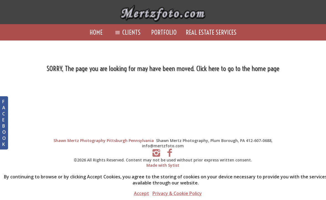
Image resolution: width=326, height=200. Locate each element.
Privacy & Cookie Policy (177, 193)
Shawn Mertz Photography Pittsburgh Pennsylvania (104, 140)
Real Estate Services (211, 32)
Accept (141, 193)
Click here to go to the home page (237, 68)
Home (96, 32)
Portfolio (164, 32)
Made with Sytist (162, 165)
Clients (126, 32)
